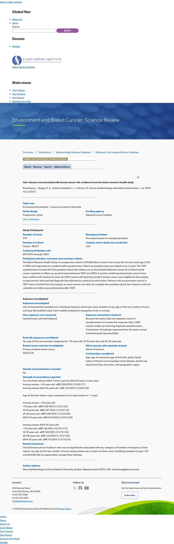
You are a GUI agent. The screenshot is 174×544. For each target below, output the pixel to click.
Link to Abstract (31, 219)
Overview (28, 152)
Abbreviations (62, 166)
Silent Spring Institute (23, 67)
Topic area (28, 203)
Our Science (18, 93)
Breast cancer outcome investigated (43, 345)
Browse (37, 166)
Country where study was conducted (106, 242)
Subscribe (129, 495)
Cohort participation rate (37, 250)
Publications (44, 152)
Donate (16, 46)
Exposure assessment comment (103, 314)
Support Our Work (9, 538)
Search (16, 26)
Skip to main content (11, 1)
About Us (17, 19)
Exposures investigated (36, 303)
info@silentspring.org (22, 501)
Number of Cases (32, 234)
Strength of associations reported (41, 376)
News (15, 22)
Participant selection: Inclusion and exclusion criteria (52, 258)
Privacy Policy (64, 508)
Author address (31, 465)
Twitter (74, 487)
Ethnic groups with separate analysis (106, 345)
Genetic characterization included (42, 368)
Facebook (80, 487)
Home (3, 516)
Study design (30, 211)
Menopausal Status (96, 234)
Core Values (18, 90)
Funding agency (95, 211)
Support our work (21, 101)
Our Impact (18, 97)
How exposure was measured (39, 314)
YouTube (86, 487)
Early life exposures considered (40, 337)
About (27, 166)
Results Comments (33, 443)
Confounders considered (100, 353)
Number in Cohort (33, 242)
